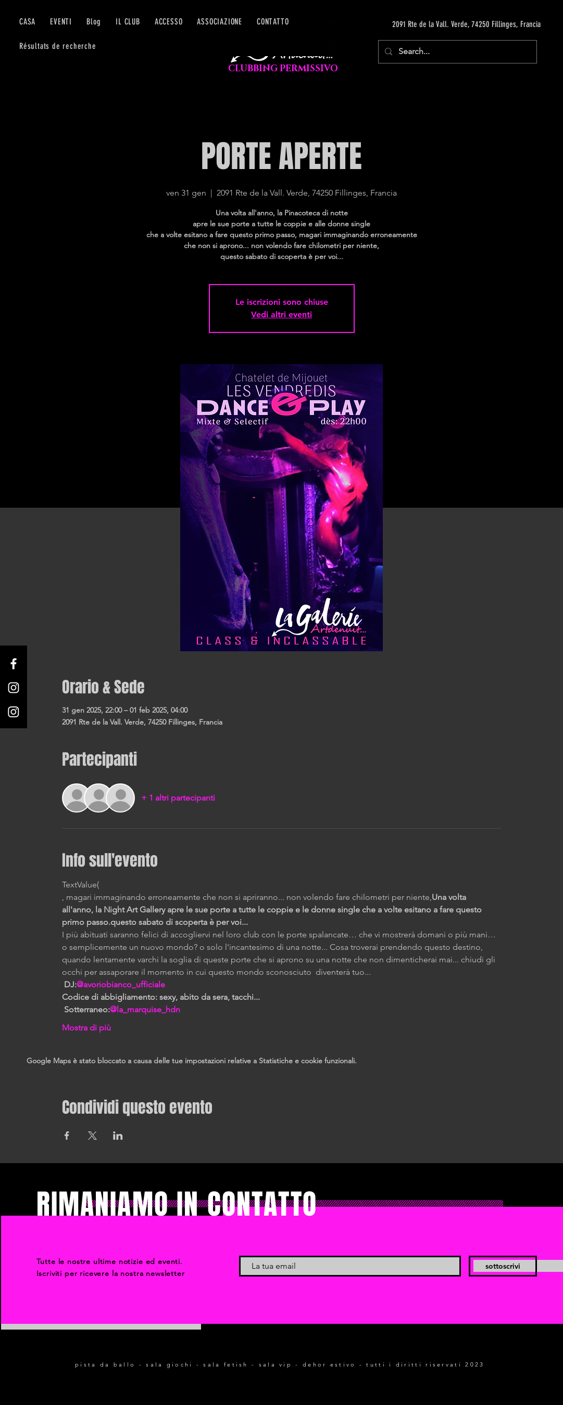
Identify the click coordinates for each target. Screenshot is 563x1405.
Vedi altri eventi (281, 314)
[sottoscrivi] (503, 1266)
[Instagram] (13, 687)
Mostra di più (86, 1028)
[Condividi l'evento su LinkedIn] (118, 1135)
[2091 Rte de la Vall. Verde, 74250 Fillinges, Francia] (442, 24)
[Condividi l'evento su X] (92, 1135)
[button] (168, 21)
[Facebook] (13, 663)
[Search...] (456, 52)
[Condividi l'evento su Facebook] (67, 1135)
